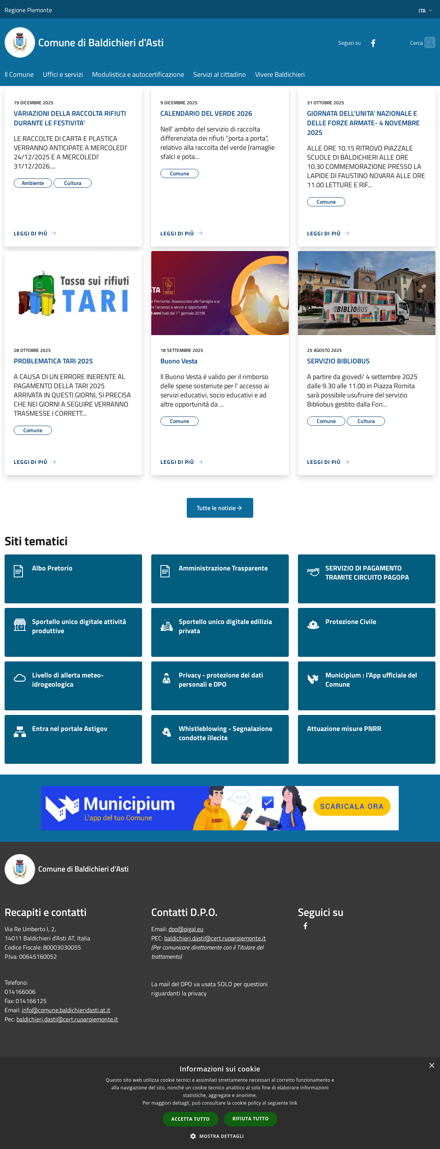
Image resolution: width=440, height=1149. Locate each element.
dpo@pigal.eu (186, 928)
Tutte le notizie (220, 507)
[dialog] (220, 1103)
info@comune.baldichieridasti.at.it (66, 1009)
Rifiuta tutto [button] (251, 1118)
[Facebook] (358, 42)
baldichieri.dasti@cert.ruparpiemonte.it (67, 1019)
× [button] (431, 1066)
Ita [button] (426, 10)
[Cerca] (426, 42)
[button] (220, 1136)
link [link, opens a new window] (294, 1103)
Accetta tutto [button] (190, 1119)
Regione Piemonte (28, 10)
